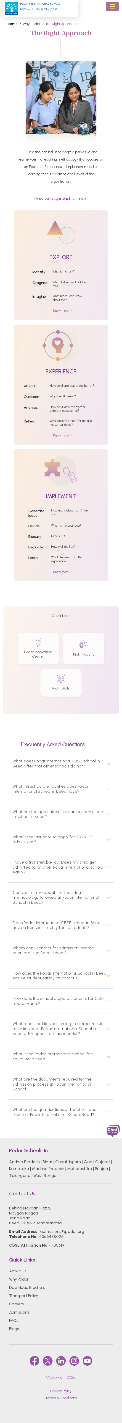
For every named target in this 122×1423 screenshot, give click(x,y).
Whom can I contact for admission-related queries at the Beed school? (53, 951)
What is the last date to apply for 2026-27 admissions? (53, 840)
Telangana (19, 1175)
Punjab (101, 1168)
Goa (88, 1161)
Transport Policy (23, 1295)
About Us (17, 1270)
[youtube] (87, 1361)
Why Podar (19, 1279)
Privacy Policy (61, 1391)
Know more (61, 311)
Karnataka (19, 1168)
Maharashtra (79, 1168)
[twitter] (48, 1361)
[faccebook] (34, 1361)
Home (13, 24)
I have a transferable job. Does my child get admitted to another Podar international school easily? (58, 867)
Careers (16, 1303)
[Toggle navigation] (112, 6)
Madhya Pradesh (48, 1168)
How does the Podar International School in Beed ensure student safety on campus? (59, 976)
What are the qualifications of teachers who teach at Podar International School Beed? (54, 1112)
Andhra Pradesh (24, 1161)
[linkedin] (61, 1361)
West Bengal (45, 1175)
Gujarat (102, 1161)
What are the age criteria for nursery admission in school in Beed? (58, 814)
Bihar (47, 1161)
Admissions (19, 1312)
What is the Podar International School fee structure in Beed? (53, 1057)
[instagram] (74, 1361)
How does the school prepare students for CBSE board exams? (59, 1001)
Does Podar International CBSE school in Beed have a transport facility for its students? (57, 925)
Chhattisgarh (68, 1161)
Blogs (14, 1328)
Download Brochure (27, 1287)
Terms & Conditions (61, 1398)
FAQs (13, 1320)
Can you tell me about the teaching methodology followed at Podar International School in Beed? (56, 897)
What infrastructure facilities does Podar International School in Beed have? (51, 789)
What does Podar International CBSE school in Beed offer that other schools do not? (56, 764)
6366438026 (51, 1236)
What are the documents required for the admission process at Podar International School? (52, 1084)
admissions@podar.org (62, 1231)
